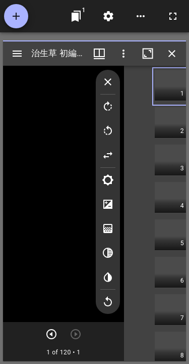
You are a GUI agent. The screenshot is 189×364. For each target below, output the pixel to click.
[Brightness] (108, 180)
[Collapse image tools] (108, 82)
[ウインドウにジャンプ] (76, 16)
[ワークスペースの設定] (108, 16)
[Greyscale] (108, 253)
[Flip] (108, 155)
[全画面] (173, 16)
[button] (170, 86)
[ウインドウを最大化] (148, 53)
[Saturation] (108, 228)
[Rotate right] (108, 107)
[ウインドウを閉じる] (172, 53)
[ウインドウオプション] (123, 53)
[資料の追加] (16, 16)
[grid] (155, 213)
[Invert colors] (108, 277)
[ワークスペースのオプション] (141, 16)
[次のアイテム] (51, 334)
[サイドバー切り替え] (17, 53)
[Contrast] (108, 204)
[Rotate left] (108, 131)
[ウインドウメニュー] (99, 53)
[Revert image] (108, 302)
